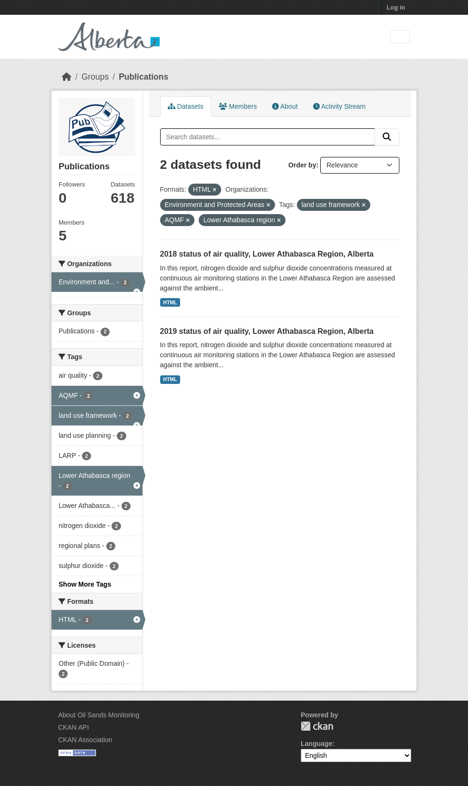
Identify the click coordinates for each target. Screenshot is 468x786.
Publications (143, 77)
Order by (302, 165)
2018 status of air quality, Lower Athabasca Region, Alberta (267, 254)
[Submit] (387, 136)
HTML (170, 302)
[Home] (66, 77)
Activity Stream (339, 106)
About (285, 106)
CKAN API (73, 727)
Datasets (185, 106)
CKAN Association (85, 740)
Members (238, 106)
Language (316, 743)
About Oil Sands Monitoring (98, 715)
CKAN (317, 726)
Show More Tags (85, 584)
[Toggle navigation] (400, 37)
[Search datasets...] (268, 136)
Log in (396, 7)
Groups (95, 77)
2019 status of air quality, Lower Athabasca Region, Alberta (267, 331)
